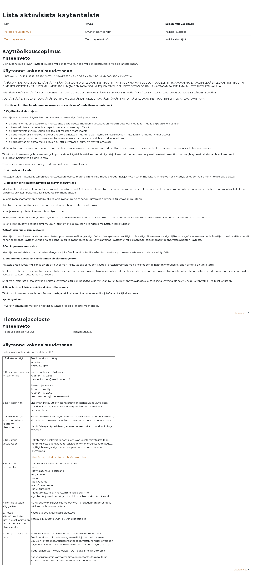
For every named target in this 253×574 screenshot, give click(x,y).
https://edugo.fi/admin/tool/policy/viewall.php (58, 457)
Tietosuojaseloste (14, 39)
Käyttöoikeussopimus (17, 31)
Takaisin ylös (240, 313)
